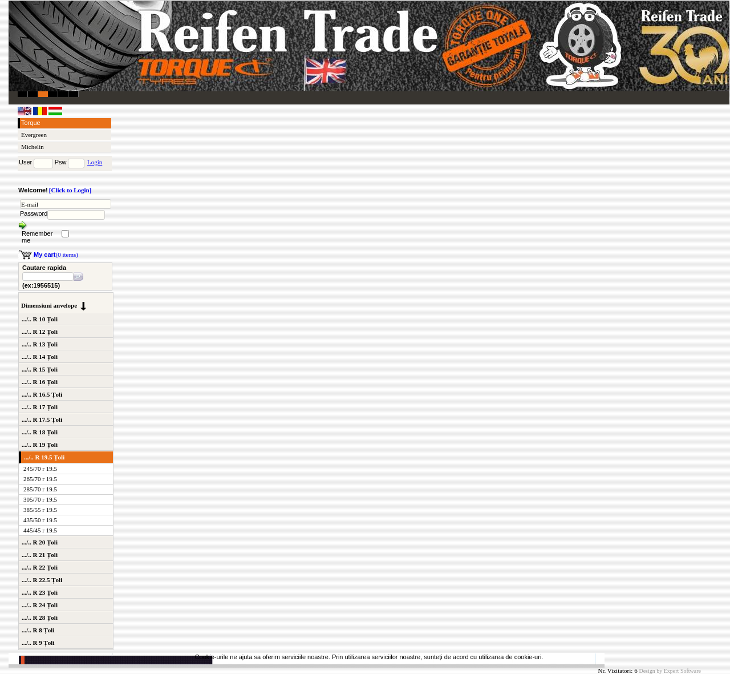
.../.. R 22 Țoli (40, 567)
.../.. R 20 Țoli (40, 542)
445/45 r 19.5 (40, 530)
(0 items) (56, 254)
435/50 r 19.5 (40, 519)
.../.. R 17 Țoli (40, 406)
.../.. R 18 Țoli (40, 432)
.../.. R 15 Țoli (40, 369)
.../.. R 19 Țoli (40, 444)
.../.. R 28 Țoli (40, 617)
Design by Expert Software (670, 671)
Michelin (32, 146)
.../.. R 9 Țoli (38, 642)
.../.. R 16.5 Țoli (42, 394)
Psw (61, 162)
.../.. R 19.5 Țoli (44, 457)
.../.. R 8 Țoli (38, 630)
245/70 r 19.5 (40, 468)
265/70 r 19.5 (40, 478)
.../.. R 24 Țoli (40, 605)
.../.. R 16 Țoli (40, 381)
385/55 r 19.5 (40, 509)
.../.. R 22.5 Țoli (42, 579)
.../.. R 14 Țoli (40, 356)
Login (94, 162)
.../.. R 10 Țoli (40, 319)
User (25, 162)
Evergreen (34, 134)
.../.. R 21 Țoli (40, 554)
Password (33, 213)
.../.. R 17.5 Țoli (42, 419)
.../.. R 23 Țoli (40, 592)
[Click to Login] (70, 190)
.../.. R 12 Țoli (40, 331)
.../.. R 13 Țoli (40, 344)
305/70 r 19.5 (40, 499)
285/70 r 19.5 (40, 489)
